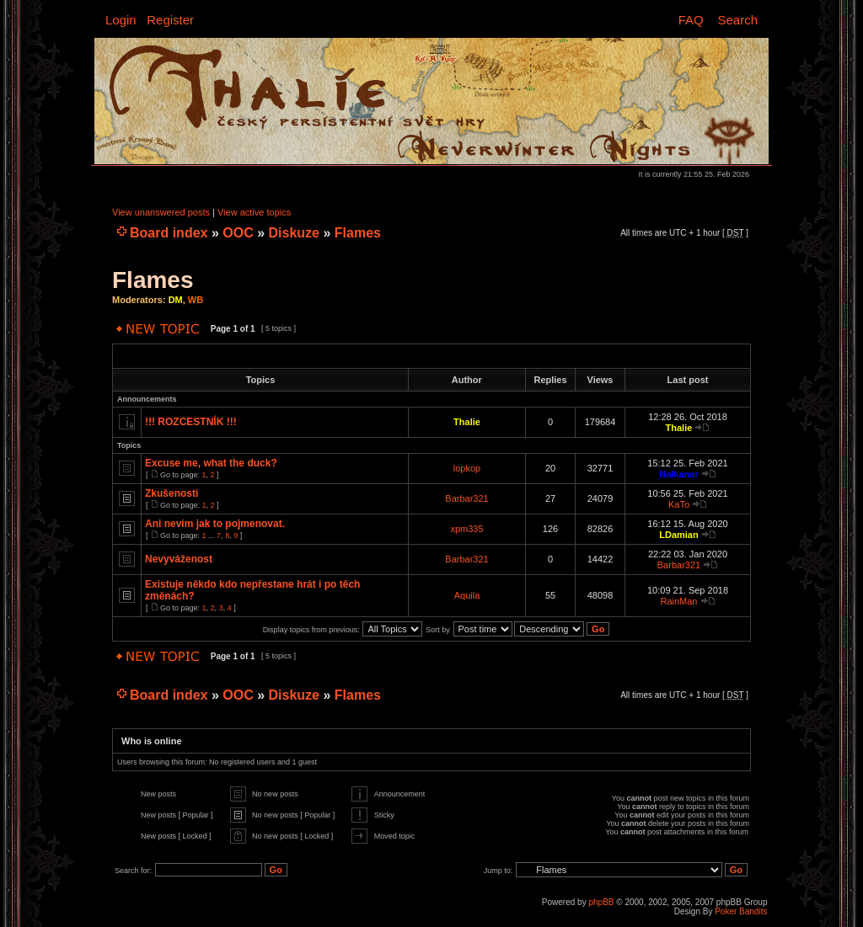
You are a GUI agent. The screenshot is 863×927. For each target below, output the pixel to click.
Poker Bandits (741, 911)
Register (170, 20)
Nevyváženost (178, 559)
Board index (168, 233)
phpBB (601, 902)
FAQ (691, 20)
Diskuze (294, 233)
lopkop (466, 468)
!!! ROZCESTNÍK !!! (191, 422)
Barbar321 (466, 498)
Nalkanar (678, 474)
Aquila (467, 595)
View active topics (254, 212)
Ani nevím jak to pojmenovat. (215, 524)
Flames (358, 233)
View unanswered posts (161, 212)
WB (195, 300)
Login (121, 20)
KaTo (678, 504)
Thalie (466, 422)
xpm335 (466, 529)
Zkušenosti (171, 493)
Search (737, 20)
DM (176, 300)
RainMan (678, 601)
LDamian (678, 535)
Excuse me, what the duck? (211, 463)
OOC (237, 233)
